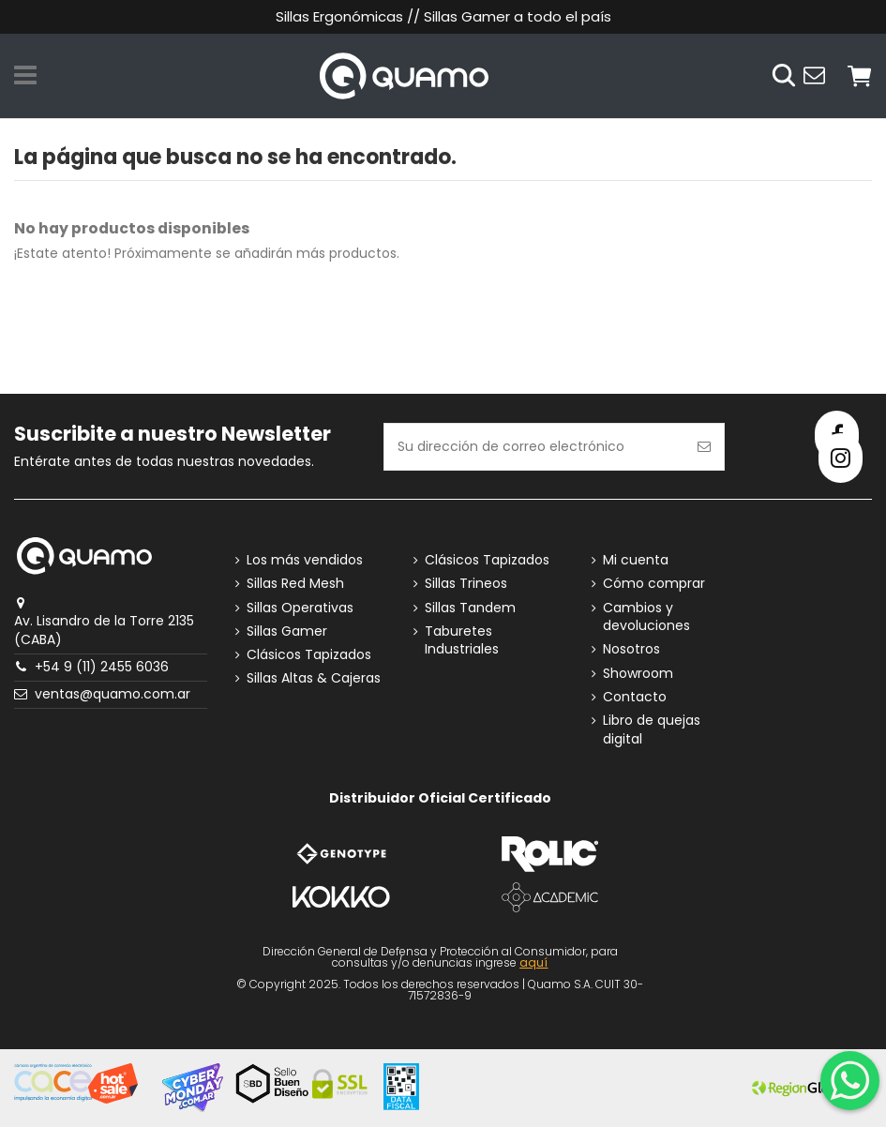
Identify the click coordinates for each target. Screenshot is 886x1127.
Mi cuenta (635, 560)
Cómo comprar (654, 584)
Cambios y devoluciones (646, 617)
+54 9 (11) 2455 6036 (102, 666)
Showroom (638, 674)
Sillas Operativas (300, 608)
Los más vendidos (305, 560)
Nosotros (631, 649)
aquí (533, 962)
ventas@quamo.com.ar (112, 693)
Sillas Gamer (287, 631)
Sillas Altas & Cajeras (314, 678)
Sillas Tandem (470, 608)
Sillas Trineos (466, 584)
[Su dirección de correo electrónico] (534, 447)
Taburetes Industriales (462, 641)
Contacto (635, 697)
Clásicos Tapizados (309, 655)
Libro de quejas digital (651, 730)
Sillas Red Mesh (295, 584)
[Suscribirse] (704, 447)
